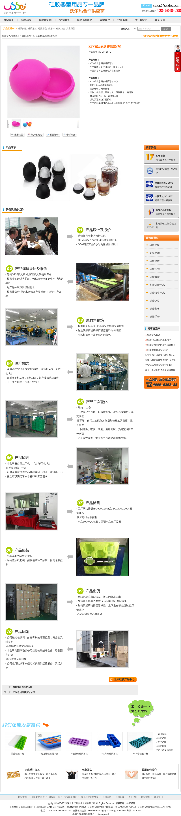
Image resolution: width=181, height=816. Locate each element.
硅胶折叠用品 (157, 292)
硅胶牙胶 (32, 28)
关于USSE (141, 20)
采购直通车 (152, 237)
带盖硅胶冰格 (17, 753)
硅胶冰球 (26, 36)
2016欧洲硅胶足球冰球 (24, 692)
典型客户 (105, 20)
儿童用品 (70, 28)
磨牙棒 (51, 28)
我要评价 (54, 134)
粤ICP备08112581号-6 (83, 814)
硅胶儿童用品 (84, 20)
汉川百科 (107, 797)
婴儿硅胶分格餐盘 (89, 797)
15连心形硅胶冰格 (79, 753)
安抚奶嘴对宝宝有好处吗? (159, 365)
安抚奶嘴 (155, 253)
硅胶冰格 (155, 300)
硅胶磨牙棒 (45, 20)
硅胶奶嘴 (60, 28)
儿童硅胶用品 (157, 284)
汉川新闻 (122, 20)
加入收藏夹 (36, 134)
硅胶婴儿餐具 (153, 334)
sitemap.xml (103, 814)
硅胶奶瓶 (22, 28)
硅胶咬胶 (155, 261)
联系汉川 (160, 20)
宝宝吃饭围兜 (70, 797)
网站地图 (145, 797)
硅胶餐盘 (155, 276)
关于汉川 (132, 797)
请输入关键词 (144, 29)
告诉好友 (70, 134)
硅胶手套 (155, 316)
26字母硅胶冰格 (140, 753)
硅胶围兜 (155, 268)
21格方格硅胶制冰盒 (48, 753)
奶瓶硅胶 (26, 20)
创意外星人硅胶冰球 (22, 687)
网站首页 (9, 20)
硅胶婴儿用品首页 (11, 36)
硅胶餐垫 (155, 308)
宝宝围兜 (64, 20)
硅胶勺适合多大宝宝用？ (159, 340)
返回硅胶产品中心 (124, 679)
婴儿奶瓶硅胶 (38, 797)
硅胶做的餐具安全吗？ (158, 350)
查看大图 (18, 134)
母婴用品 (42, 28)
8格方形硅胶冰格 (110, 753)
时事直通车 (154, 328)
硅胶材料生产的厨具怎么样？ (161, 345)
